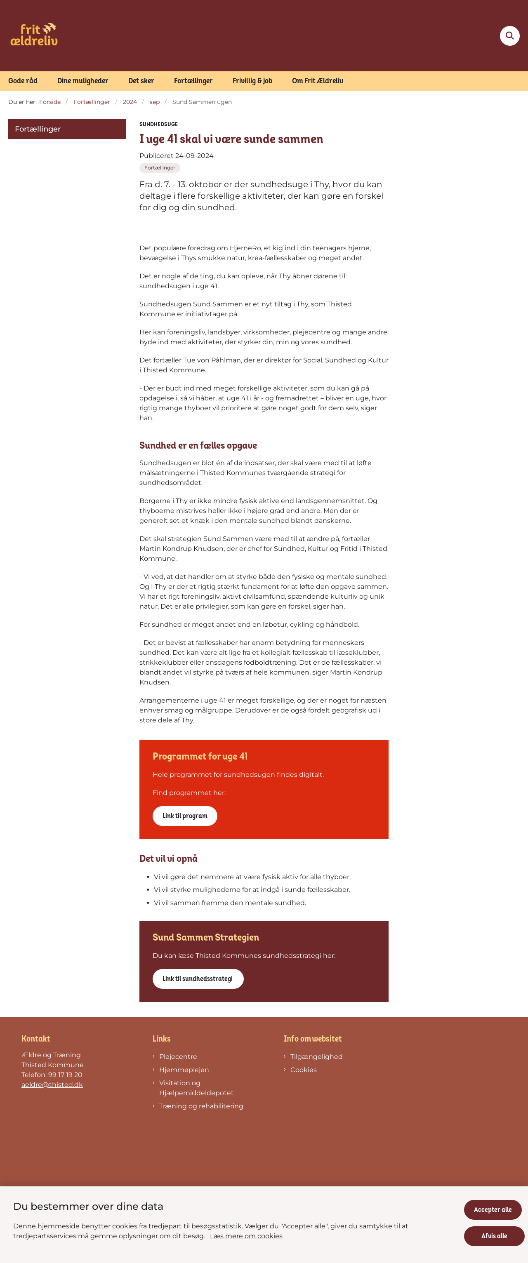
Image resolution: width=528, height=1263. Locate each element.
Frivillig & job (252, 81)
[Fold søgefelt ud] (510, 36)
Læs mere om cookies (246, 1233)
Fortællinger (193, 81)
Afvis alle (496, 1233)
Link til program (185, 946)
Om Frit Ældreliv (317, 81)
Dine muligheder (82, 81)
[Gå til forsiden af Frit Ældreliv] (34, 35)
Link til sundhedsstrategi (198, 1109)
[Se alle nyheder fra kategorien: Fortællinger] (159, 168)
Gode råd (23, 81)
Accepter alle (496, 1207)
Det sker (141, 81)
